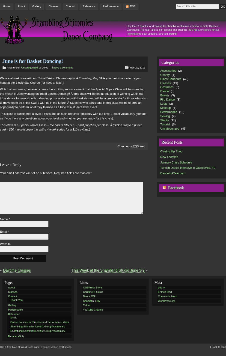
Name (5, 219)
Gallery (36, 6)
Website (5, 244)
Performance (111, 6)
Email (4, 231)
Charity (165, 75)
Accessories (168, 70)
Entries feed (165, 292)
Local (163, 103)
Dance (164, 91)
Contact (70, 6)
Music (13, 317)
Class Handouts (170, 79)
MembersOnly (16, 336)
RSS (133, 6)
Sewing (165, 116)
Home (6, 6)
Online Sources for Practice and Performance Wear (39, 322)
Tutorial (165, 124)
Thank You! (16, 300)
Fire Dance (167, 99)
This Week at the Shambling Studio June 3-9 (107, 270)
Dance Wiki (89, 296)
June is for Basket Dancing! (32, 61)
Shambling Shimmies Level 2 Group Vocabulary (37, 330)
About (21, 6)
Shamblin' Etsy (91, 301)
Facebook (176, 188)
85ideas (66, 347)
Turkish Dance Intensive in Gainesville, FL (187, 167)
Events (164, 95)
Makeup (165, 108)
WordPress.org (166, 301)
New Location (169, 157)
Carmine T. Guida (93, 292)
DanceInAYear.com (172, 173)
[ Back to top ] (218, 347)
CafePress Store (92, 287)
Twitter (87, 305)
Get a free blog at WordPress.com (19, 347)
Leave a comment (62, 67)
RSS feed (193, 29)
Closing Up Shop (171, 151)
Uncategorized (29, 67)
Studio (164, 120)
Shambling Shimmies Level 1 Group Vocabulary (37, 326)
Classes (53, 6)
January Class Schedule (176, 162)
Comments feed (131, 146)
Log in (161, 287)
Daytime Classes (17, 270)
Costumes (167, 87)
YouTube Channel (93, 309)
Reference (89, 6)
